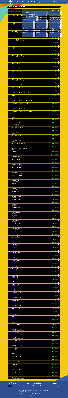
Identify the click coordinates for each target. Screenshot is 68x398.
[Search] (56, 1)
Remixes (50, 10)
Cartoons (28, 10)
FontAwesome (40, 393)
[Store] (59, 1)
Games (24, 10)
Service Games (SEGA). (29, 387)
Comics (23, 1)
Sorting (38, 10)
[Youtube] (58, 386)
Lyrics (56, 10)
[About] (54, 1)
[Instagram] (52, 386)
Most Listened (34, 10)
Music (17, 1)
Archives (30, 1)
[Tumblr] (55, 386)
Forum (35, 1)
